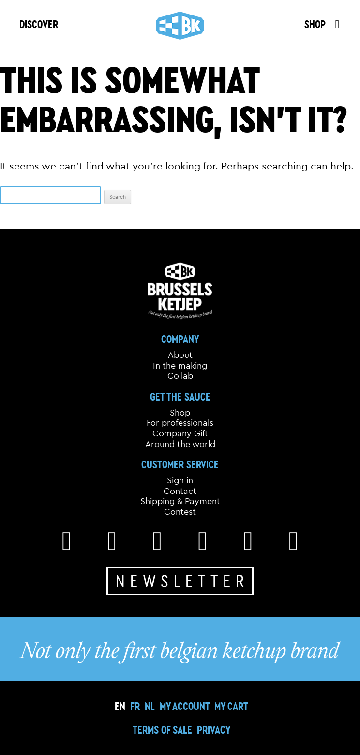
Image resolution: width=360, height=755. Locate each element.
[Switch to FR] (135, 706)
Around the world (180, 444)
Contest (180, 512)
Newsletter (182, 581)
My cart (231, 705)
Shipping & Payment (180, 501)
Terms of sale (162, 729)
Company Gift (180, 433)
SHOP (314, 23)
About (180, 355)
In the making (180, 365)
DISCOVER (38, 23)
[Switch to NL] (150, 706)
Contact (180, 491)
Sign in (180, 480)
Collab (180, 375)
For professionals (180, 422)
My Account (185, 705)
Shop (180, 412)
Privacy (213, 729)
